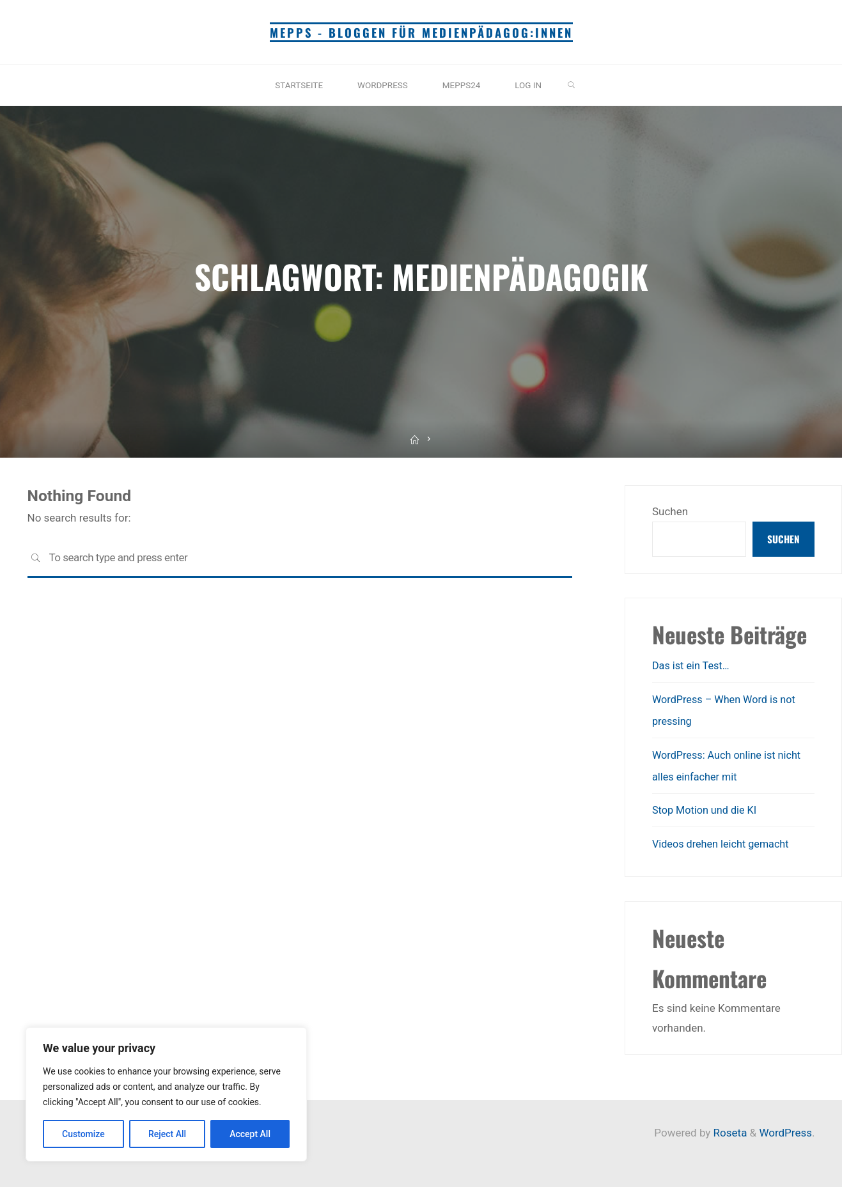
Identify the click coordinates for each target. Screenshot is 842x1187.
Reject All (167, 1134)
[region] (166, 1094)
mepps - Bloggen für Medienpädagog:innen (421, 32)
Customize (83, 1134)
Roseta (728, 1132)
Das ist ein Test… (692, 667)
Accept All (250, 1134)
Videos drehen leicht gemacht (723, 843)
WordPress (785, 1132)
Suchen (670, 511)
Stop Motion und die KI (706, 810)
